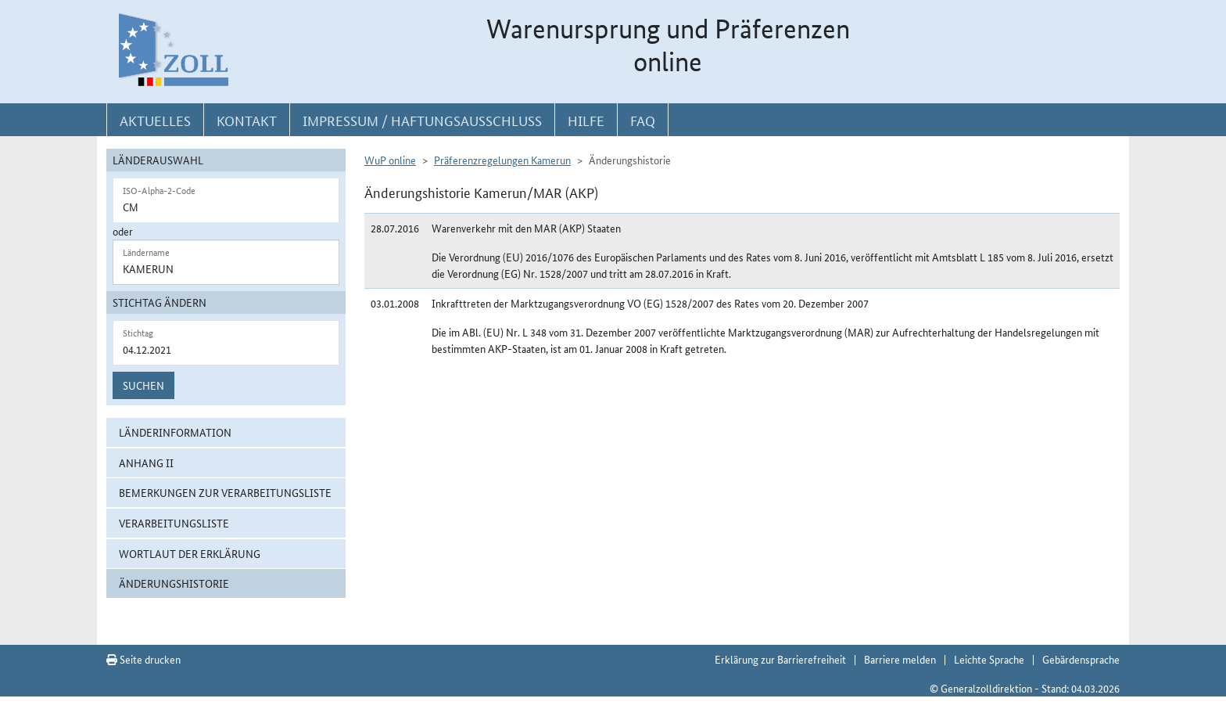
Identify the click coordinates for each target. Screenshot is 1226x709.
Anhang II (146, 462)
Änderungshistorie (174, 583)
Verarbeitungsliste (174, 523)
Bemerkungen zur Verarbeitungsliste (225, 492)
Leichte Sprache (989, 659)
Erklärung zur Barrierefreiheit (780, 659)
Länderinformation (175, 432)
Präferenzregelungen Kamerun (502, 159)
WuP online (390, 159)
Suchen (143, 385)
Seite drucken (143, 659)
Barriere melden (900, 659)
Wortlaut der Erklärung (189, 553)
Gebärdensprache (1081, 659)
